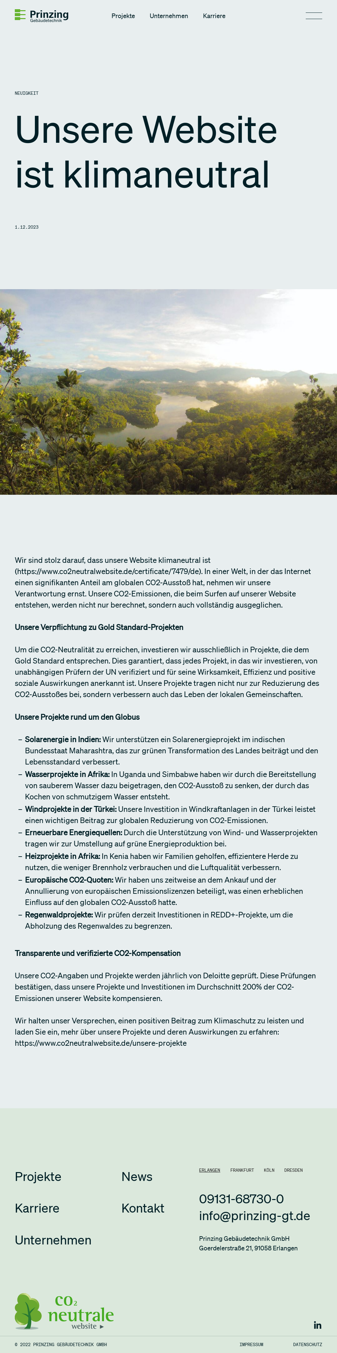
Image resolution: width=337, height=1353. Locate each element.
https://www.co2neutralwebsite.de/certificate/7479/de (108, 571)
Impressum (251, 1344)
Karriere (214, 15)
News (136, 1176)
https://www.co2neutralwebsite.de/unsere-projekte (101, 1043)
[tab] (209, 1170)
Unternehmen (169, 15)
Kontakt (143, 1207)
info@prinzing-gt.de (254, 1215)
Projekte (123, 15)
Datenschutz (307, 1344)
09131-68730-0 (241, 1198)
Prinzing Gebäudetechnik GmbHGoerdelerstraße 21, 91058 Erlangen (248, 1243)
